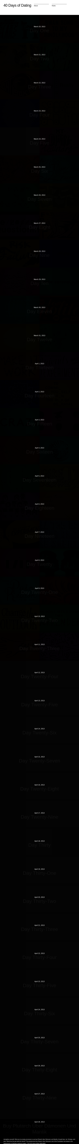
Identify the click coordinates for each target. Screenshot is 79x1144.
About (36, 6)
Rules (54, 6)
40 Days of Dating (17, 5)
